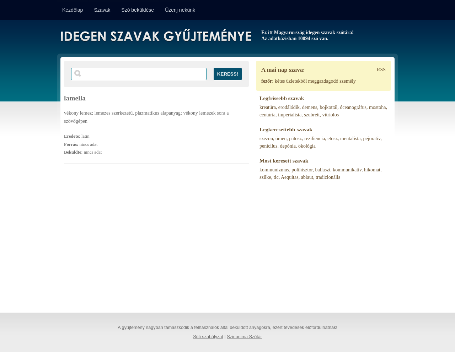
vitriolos (330, 114)
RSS (381, 69)
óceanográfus (353, 107)
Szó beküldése (137, 10)
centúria (267, 114)
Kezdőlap (72, 10)
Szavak (102, 10)
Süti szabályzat (208, 336)
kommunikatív (347, 169)
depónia (288, 146)
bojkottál (329, 107)
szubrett (312, 114)
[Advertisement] (156, 241)
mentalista (350, 138)
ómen (281, 138)
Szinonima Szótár (244, 336)
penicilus (268, 146)
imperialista (289, 114)
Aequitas (290, 177)
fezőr (266, 81)
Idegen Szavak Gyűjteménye (155, 36)
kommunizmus (274, 169)
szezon (266, 138)
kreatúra (267, 107)
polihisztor (301, 169)
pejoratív (372, 138)
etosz (332, 138)
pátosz (295, 138)
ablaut (307, 177)
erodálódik (289, 107)
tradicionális (328, 177)
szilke (265, 177)
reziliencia (314, 138)
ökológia (307, 146)
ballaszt (323, 169)
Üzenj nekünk (180, 10)
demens (309, 107)
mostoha (377, 107)
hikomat (372, 169)
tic (276, 177)
